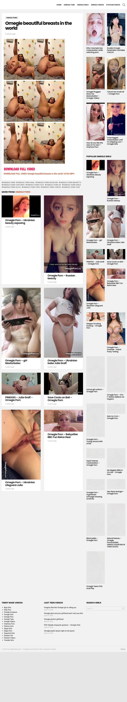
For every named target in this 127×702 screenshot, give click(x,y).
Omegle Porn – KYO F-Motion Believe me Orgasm (115, 397)
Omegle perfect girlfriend (53, 619)
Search (123, 608)
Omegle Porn (9, 182)
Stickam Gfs (8, 635)
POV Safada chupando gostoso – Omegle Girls (62, 625)
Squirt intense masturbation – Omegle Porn (93, 463)
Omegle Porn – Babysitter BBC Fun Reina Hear (63, 436)
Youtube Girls (9, 640)
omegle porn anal (26, 182)
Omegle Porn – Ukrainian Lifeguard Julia (20, 484)
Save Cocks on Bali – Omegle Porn (60, 399)
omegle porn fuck (35, 185)
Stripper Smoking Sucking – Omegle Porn (94, 325)
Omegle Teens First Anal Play (94, 587)
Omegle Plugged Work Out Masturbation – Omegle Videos (93, 95)
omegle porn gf (53, 185)
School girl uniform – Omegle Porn (95, 390)
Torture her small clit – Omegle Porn (115, 93)
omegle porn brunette (70, 182)
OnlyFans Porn (9, 624)
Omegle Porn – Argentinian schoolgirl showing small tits (94, 495)
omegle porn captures (13, 185)
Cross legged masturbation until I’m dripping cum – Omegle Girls (115, 140)
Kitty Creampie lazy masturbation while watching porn (94, 50)
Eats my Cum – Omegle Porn (113, 417)
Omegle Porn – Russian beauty (61, 277)
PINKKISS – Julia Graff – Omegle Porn (19, 399)
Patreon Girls (9, 626)
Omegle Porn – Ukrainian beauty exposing (20, 221)
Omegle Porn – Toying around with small (94, 441)
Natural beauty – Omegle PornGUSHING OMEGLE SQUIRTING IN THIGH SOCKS (116, 542)
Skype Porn (8, 631)
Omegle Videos (97, 5)
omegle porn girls (72, 185)
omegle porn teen (31, 187)
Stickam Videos (113, 5)
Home (59, 5)
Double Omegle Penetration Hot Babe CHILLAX (116, 50)
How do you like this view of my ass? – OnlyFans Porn (94, 145)
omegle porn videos (51, 187)
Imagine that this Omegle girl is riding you (60, 607)
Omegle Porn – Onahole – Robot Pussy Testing (114, 349)
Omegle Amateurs (10, 612)
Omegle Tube (69, 5)
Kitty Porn (7, 610)
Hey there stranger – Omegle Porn (115, 492)
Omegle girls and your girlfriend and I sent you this (63, 613)
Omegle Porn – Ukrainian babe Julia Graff (62, 362)
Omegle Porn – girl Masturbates (16, 362)
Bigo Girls (7, 607)
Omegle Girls (83, 5)
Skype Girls (8, 628)
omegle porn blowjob (47, 182)
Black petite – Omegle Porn (92, 539)
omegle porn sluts (12, 187)
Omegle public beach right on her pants (59, 631)
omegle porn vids (71, 187)
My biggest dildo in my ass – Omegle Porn (115, 472)
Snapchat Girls (9, 633)
